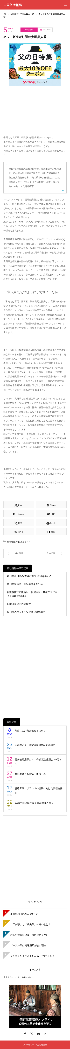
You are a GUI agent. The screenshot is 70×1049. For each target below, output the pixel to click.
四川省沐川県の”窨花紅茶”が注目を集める (29, 576)
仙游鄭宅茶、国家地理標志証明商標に (35, 745)
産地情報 (29, 30)
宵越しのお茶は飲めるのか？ (30, 730)
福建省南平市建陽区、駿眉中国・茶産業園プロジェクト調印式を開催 (34, 594)
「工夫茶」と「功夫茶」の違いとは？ (30, 924)
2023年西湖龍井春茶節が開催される (34, 802)
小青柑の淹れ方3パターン (24, 913)
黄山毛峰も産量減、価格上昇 (30, 774)
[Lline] (51, 513)
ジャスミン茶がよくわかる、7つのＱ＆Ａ (32, 956)
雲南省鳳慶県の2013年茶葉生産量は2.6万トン (38, 761)
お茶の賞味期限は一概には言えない (29, 935)
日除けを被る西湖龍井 (19, 604)
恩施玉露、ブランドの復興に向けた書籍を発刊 (38, 790)
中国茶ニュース (23, 542)
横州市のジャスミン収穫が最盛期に (26, 612)
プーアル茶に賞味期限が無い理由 (28, 945)
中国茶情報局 (12, 4)
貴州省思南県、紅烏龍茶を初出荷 (25, 584)
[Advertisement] (35, 854)
